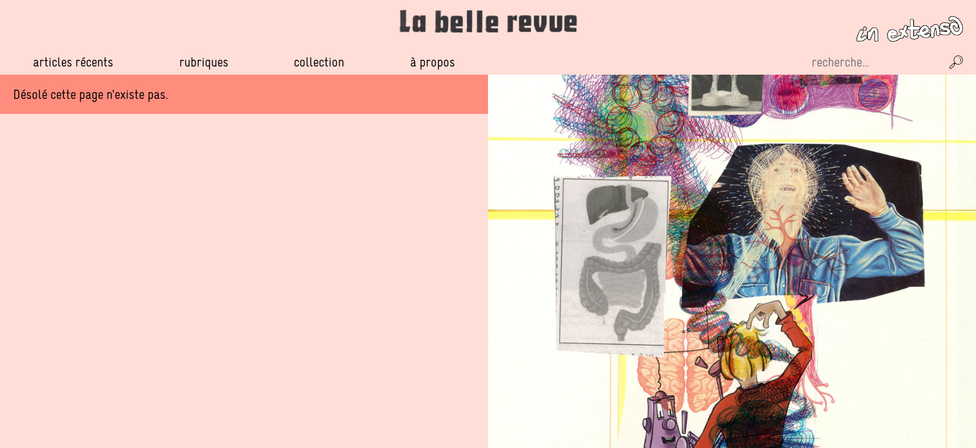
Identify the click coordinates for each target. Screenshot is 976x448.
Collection (319, 62)
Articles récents (73, 62)
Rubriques (203, 62)
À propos (432, 62)
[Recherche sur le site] (875, 62)
